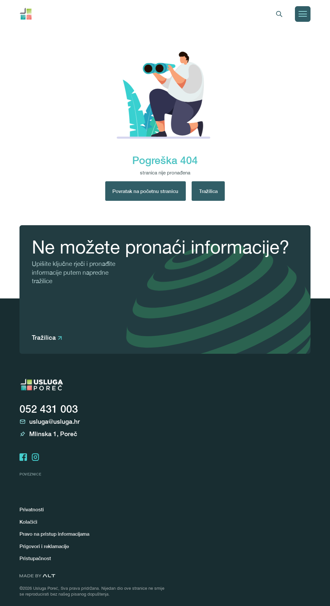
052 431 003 (48, 409)
